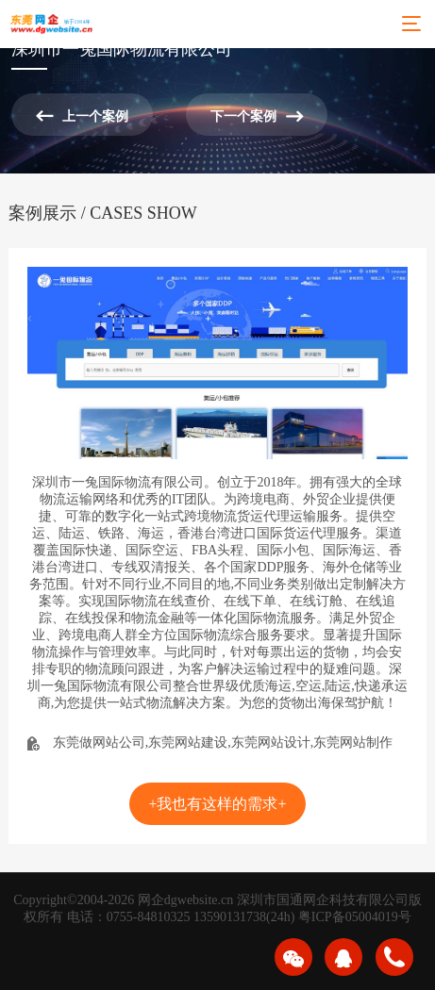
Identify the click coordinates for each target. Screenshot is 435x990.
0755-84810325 (149, 917)
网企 (151, 900)
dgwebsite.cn (198, 900)
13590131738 (229, 917)
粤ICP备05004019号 (354, 917)
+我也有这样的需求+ (217, 804)
